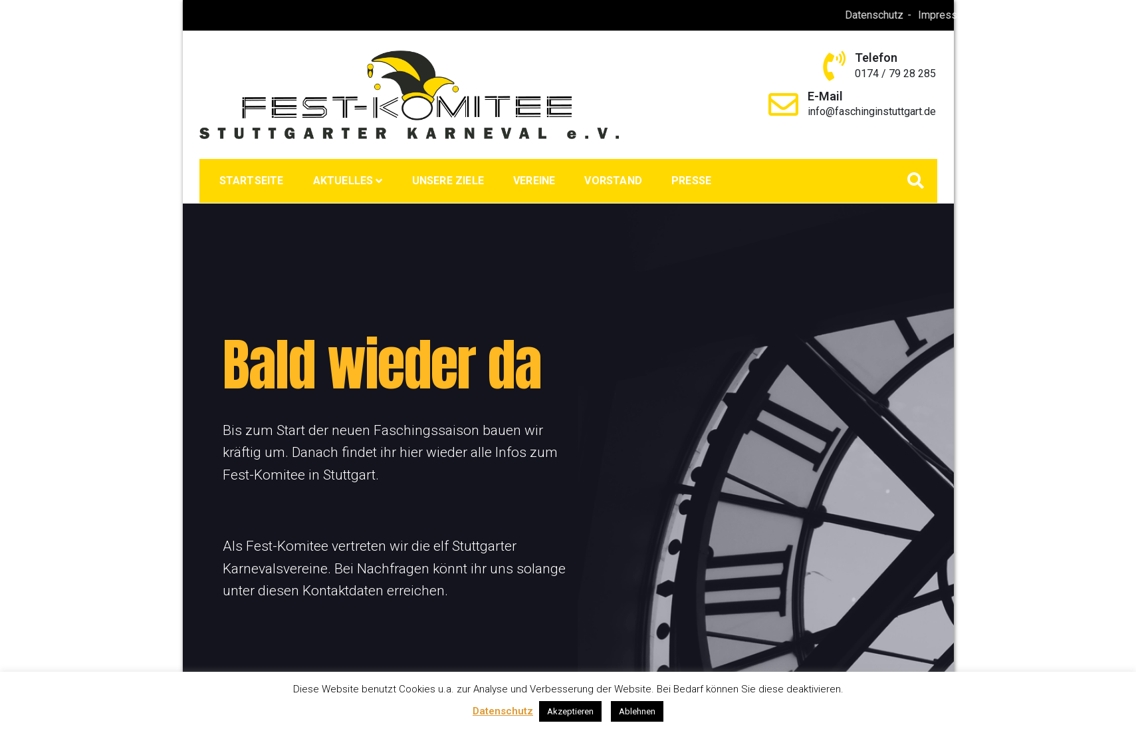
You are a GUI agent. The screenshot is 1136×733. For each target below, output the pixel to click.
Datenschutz (912, 15)
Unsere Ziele (448, 180)
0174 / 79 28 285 (895, 73)
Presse (691, 180)
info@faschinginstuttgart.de (872, 111)
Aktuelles (343, 180)
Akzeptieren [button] (570, 711)
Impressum (982, 15)
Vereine (534, 180)
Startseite (251, 180)
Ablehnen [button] (637, 711)
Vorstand (613, 180)
